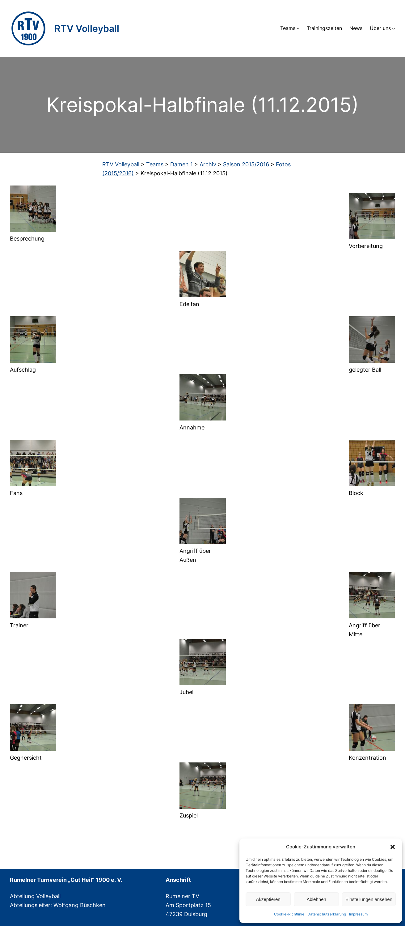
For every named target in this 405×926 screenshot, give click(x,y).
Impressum (358, 914)
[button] (393, 847)
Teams (287, 28)
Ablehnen (316, 899)
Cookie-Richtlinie (289, 914)
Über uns (380, 28)
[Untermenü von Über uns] (393, 28)
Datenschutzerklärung (326, 914)
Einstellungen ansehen (368, 899)
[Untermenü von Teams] (298, 28)
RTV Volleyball (86, 28)
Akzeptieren (268, 899)
